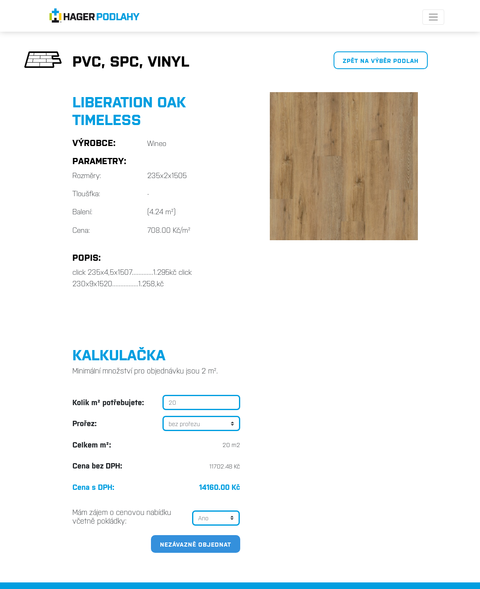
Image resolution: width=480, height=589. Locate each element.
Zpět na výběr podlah (381, 60)
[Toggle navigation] (433, 17)
